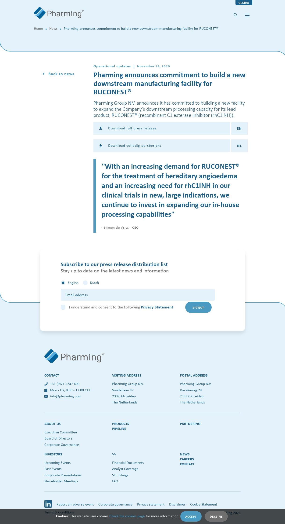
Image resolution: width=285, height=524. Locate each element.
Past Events (52, 468)
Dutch (94, 282)
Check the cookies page (127, 515)
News (53, 28)
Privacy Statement (157, 307)
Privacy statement (150, 504)
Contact (187, 463)
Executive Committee (60, 432)
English (73, 282)
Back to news (60, 74)
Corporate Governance (61, 444)
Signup (198, 307)
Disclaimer (177, 504)
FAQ (115, 481)
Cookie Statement (203, 504)
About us (52, 423)
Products (120, 423)
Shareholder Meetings (61, 481)
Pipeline (119, 428)
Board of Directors (58, 438)
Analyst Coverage (125, 468)
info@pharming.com (62, 396)
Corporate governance (115, 504)
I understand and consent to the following (121, 307)
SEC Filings (120, 475)
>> (114, 454)
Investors (53, 454)
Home (38, 28)
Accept (191, 516)
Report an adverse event (75, 504)
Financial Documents (128, 462)
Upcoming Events (57, 462)
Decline (216, 516)
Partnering (190, 423)
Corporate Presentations (62, 475)
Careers (187, 459)
